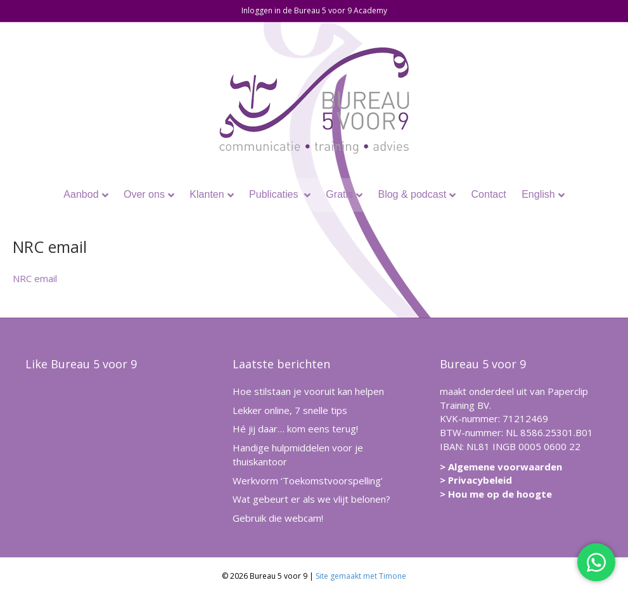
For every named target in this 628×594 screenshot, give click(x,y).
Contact (488, 194)
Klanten (206, 194)
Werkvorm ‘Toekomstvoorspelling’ (308, 480)
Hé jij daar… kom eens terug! (295, 428)
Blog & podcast (412, 194)
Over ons (144, 194)
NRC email (35, 278)
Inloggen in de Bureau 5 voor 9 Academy (314, 10)
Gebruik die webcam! (278, 518)
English (538, 194)
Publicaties (275, 194)
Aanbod (80, 194)
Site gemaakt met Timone (361, 576)
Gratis (339, 194)
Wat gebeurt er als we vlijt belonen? (311, 499)
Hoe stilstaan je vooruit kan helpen (308, 391)
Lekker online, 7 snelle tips (290, 410)
